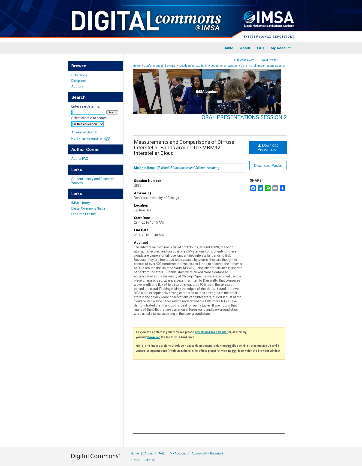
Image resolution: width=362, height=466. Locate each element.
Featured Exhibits (84, 214)
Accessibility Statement (207, 453)
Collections (79, 75)
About (149, 453)
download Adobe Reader (211, 332)
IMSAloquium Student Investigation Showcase (208, 65)
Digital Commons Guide (88, 208)
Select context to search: (89, 118)
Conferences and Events (160, 65)
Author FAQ (79, 158)
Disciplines (79, 81)
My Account (178, 453)
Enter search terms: (85, 106)
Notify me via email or (90, 138)
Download (153, 337)
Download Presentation (268, 147)
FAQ (161, 453)
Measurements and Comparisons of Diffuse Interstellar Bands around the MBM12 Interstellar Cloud (184, 147)
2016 (244, 65)
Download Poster (268, 166)
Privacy (135, 459)
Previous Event (244, 60)
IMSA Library (80, 203)
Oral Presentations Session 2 (244, 117)
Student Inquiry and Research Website (92, 180)
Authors (77, 86)
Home (137, 65)
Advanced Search (84, 132)
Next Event (269, 60)
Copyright (149, 459)
